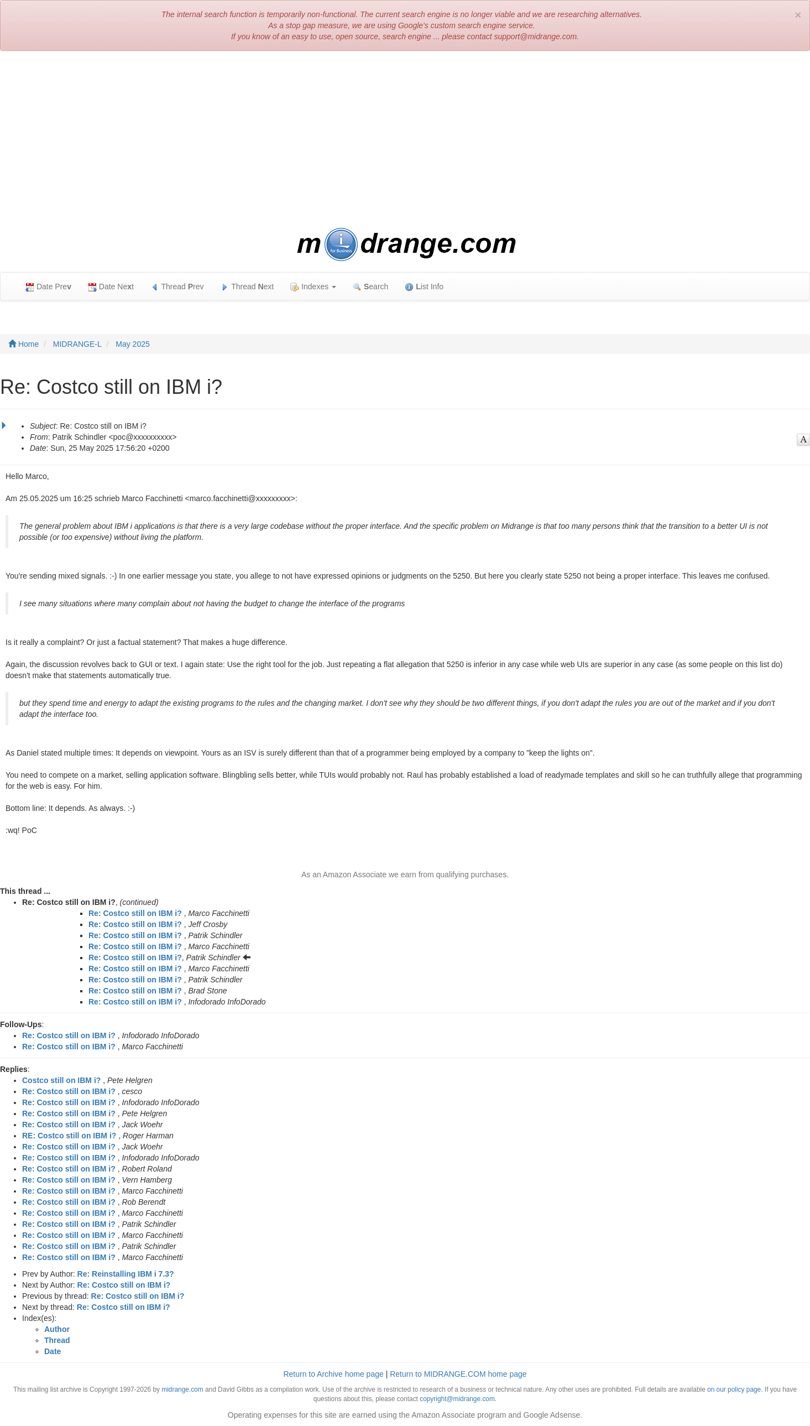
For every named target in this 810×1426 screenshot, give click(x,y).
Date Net (111, 287)
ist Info (424, 287)
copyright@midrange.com (457, 1399)
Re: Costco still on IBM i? (135, 913)
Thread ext (247, 287)
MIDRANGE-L (77, 344)
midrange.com (182, 1389)
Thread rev (177, 287)
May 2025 (132, 344)
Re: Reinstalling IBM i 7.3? (125, 1273)
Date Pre (48, 287)
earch (370, 287)
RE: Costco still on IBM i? (69, 1135)
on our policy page (734, 1389)
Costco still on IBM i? (61, 1080)
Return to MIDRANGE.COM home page (458, 1374)
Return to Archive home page (333, 1374)
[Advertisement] (405, 139)
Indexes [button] (313, 287)
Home (23, 344)
